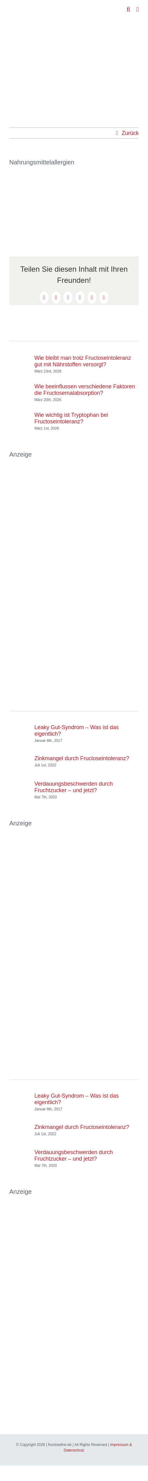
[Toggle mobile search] (128, 9)
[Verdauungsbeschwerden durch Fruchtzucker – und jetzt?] (19, 784)
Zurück (130, 133)
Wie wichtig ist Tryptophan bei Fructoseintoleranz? (71, 418)
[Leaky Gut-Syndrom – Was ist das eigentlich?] (19, 732)
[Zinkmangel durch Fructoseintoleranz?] (19, 755)
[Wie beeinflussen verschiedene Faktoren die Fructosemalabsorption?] (19, 387)
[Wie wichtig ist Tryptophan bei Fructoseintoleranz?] (19, 415)
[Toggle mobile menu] (137, 9)
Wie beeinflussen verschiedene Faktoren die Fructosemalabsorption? (84, 389)
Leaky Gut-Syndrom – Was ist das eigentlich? (76, 730)
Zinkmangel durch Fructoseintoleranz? (81, 758)
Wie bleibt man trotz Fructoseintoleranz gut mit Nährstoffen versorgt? (82, 361)
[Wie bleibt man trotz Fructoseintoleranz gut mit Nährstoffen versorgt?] (19, 358)
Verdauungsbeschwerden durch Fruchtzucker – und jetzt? (73, 787)
